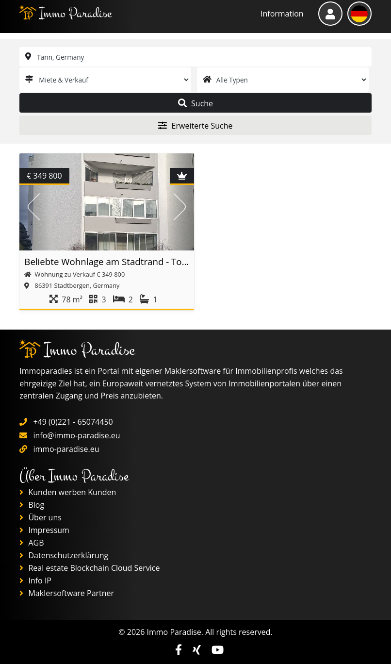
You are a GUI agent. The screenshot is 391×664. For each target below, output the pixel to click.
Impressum (44, 530)
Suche (195, 103)
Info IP (35, 580)
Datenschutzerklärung (63, 555)
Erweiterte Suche (195, 125)
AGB (31, 542)
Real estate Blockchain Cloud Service (89, 568)
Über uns (40, 517)
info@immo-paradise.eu (76, 435)
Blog (31, 504)
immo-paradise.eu (66, 449)
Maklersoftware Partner (66, 593)
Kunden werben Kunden (67, 492)
